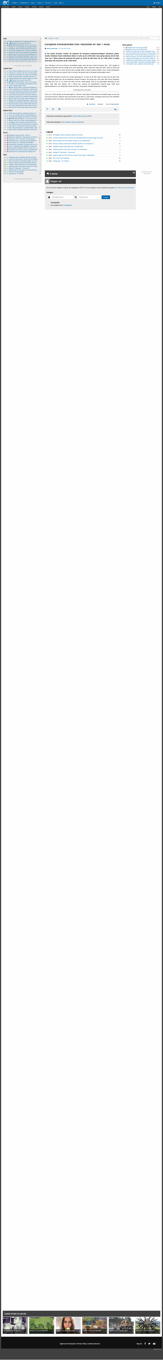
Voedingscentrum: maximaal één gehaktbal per (23, 140)
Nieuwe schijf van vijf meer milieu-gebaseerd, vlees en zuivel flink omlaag (23, 54)
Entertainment (24, 3)
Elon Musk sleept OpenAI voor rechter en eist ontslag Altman (23, 61)
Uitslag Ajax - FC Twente (23, 173)
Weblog (154, 7)
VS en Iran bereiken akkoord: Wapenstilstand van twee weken (23, 115)
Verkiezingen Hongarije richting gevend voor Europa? (23, 144)
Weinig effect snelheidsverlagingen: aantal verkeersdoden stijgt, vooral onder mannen (23, 56)
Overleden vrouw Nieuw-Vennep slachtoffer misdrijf (23, 149)
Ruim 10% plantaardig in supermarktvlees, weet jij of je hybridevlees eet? (23, 127)
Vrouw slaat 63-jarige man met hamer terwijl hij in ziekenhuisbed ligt (23, 50)
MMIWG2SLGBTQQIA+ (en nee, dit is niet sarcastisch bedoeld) (23, 45)
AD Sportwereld (114, 104)
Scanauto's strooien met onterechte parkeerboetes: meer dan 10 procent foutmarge (23, 52)
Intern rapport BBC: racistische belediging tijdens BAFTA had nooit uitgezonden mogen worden (23, 87)
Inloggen (157, 3)
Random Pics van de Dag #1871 (23, 43)
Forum (147, 7)
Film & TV (48, 3)
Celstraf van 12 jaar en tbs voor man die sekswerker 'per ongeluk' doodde (23, 73)
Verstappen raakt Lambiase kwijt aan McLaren (23, 48)
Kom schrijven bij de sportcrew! (72, 122)
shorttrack (92, 104)
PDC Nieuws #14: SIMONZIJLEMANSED (23, 142)
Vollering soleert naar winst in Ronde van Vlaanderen (23, 166)
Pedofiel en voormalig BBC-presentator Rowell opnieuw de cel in (23, 47)
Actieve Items (5, 7)
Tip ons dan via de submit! (82, 116)
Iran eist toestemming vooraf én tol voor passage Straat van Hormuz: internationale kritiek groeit (23, 91)
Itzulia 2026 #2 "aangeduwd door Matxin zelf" (23, 151)
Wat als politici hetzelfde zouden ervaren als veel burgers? (23, 148)
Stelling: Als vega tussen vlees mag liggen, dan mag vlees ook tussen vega (141, 51)
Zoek (159, 7)
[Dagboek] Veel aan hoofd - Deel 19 (23, 135)
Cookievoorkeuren (94, 1343)
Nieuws (13, 7)
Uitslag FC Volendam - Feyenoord (23, 168)
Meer (61, 3)
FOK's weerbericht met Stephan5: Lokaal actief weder (23, 89)
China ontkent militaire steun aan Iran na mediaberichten (23, 71)
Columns (20, 7)
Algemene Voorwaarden (68, 1343)
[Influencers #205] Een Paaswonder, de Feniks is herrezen (23, 137)
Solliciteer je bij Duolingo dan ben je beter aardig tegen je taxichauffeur (23, 57)
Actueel (15, 3)
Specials (41, 7)
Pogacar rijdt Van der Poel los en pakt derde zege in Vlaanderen (23, 170)
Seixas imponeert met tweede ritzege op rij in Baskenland (23, 161)
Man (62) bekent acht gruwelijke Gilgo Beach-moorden (23, 59)
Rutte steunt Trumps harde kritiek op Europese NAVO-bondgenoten (23, 107)
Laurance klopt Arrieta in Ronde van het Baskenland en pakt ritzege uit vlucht (23, 159)
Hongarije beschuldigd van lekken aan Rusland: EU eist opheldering (23, 74)
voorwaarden (67, 205)
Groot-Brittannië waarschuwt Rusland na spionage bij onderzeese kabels (23, 78)
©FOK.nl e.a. (158, 1349)
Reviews (27, 7)
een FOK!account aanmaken (124, 188)
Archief (48, 7)
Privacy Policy (81, 1343)
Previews (34, 7)
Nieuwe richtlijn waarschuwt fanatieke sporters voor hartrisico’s (23, 162)
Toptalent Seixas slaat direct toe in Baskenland (23, 164)
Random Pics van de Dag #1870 (137, 47)
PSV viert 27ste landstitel (23, 171)
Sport (33, 3)
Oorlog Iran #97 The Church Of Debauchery (23, 139)
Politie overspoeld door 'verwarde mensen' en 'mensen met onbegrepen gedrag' (23, 41)
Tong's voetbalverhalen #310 (23, 85)
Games (40, 3)
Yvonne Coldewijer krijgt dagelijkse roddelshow (23, 146)
